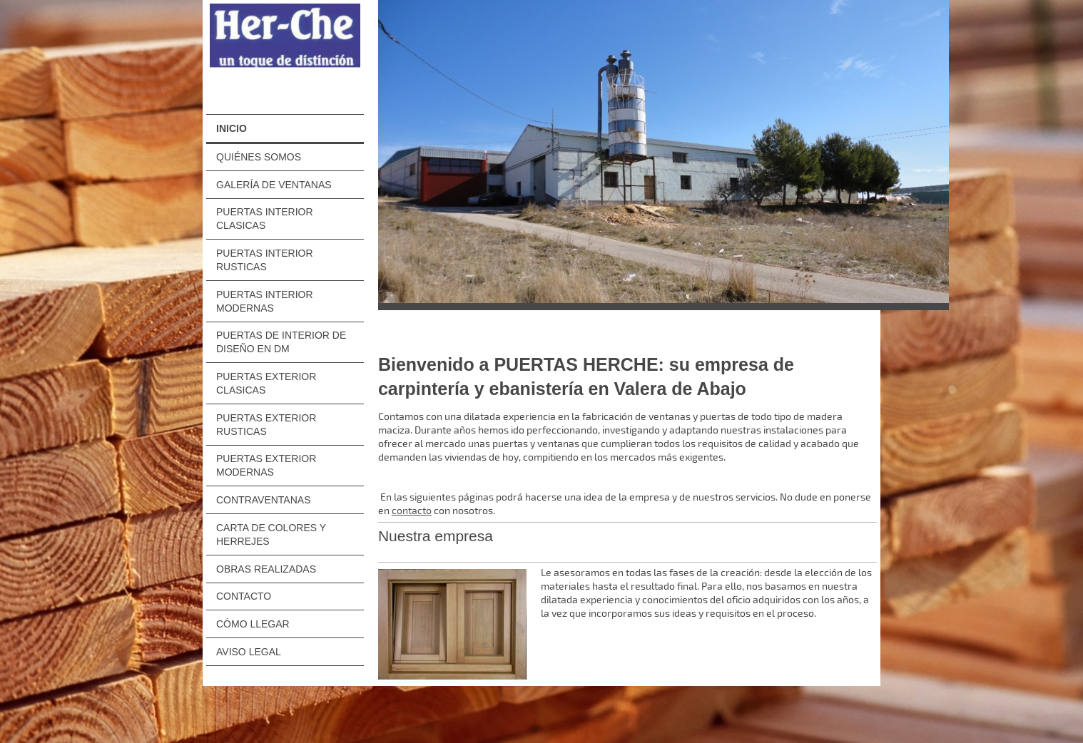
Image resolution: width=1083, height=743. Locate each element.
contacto (412, 510)
